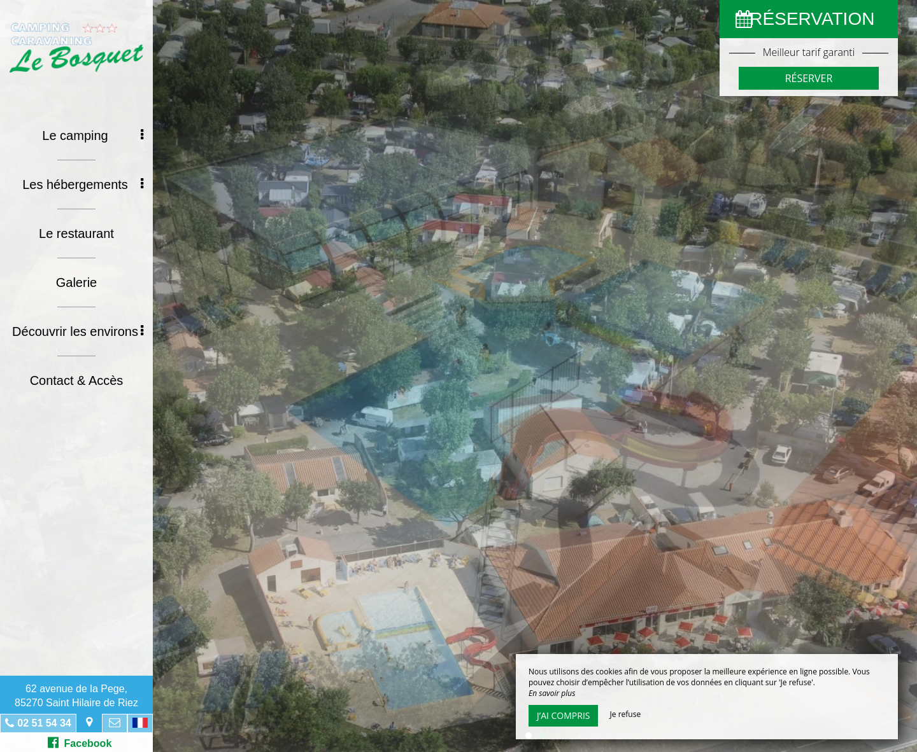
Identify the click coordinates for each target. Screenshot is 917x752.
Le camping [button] (92, 136)
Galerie (76, 282)
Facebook (80, 742)
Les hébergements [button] (82, 184)
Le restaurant (76, 233)
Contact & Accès (77, 380)
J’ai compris (563, 715)
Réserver (809, 78)
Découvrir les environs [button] (77, 331)
